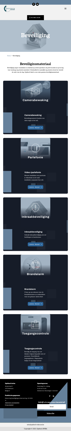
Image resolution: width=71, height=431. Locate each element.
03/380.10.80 (35, 17)
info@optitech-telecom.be (35, 425)
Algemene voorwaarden (12, 403)
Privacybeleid (9, 405)
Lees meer (34, 128)
